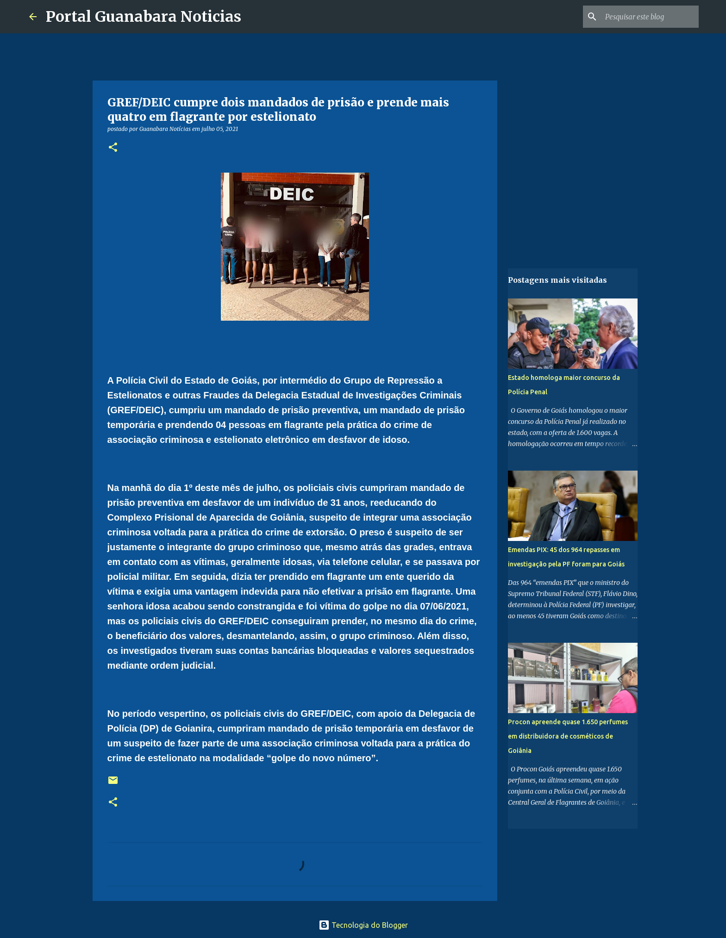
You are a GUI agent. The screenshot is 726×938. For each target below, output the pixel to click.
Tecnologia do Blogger (363, 925)
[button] (113, 148)
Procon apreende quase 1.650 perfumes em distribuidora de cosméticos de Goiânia (568, 736)
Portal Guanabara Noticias (143, 16)
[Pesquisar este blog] (650, 17)
